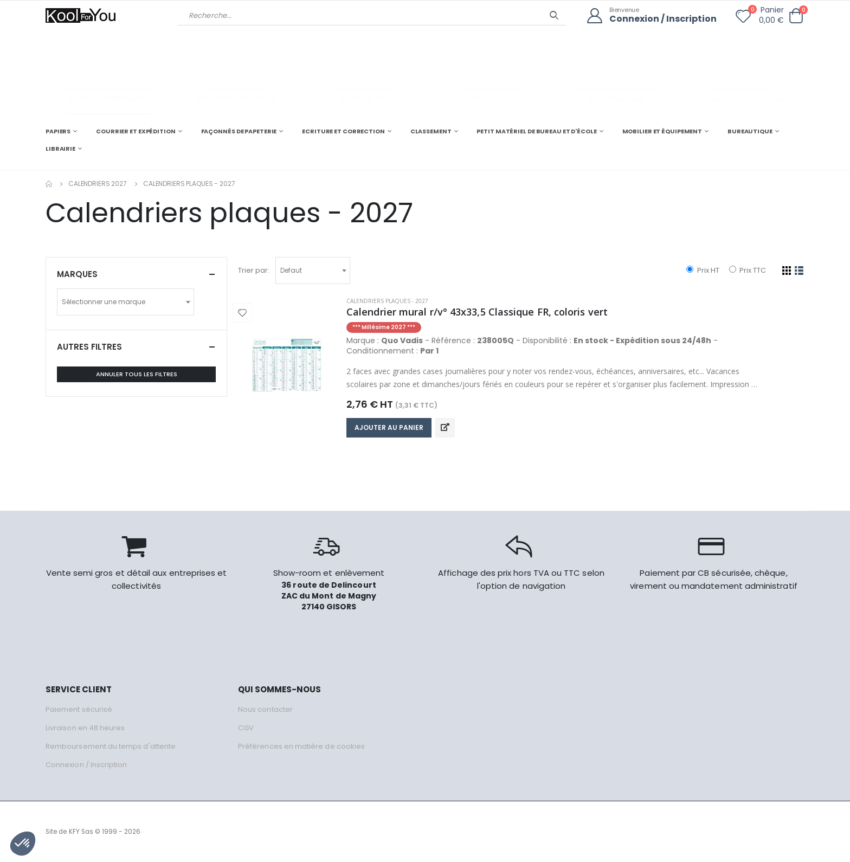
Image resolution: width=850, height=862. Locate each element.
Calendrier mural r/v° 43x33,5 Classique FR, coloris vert (477, 311)
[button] (795, 16)
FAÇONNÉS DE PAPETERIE (239, 131)
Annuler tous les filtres (136, 374)
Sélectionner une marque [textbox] (103, 301)
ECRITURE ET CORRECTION (343, 131)
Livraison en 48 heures (85, 728)
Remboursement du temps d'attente (111, 746)
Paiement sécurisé (79, 709)
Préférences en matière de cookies (301, 746)
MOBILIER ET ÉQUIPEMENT (662, 131)
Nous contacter (265, 709)
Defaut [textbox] (291, 270)
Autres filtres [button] (89, 346)
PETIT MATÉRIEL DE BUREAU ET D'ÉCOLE (536, 131)
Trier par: (253, 270)
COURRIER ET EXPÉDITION (136, 131)
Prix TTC (747, 270)
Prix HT (702, 270)
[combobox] (312, 270)
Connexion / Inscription (663, 19)
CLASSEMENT (431, 131)
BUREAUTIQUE (749, 131)
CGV (246, 728)
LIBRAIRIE (60, 148)
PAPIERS (58, 131)
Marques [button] (77, 274)
